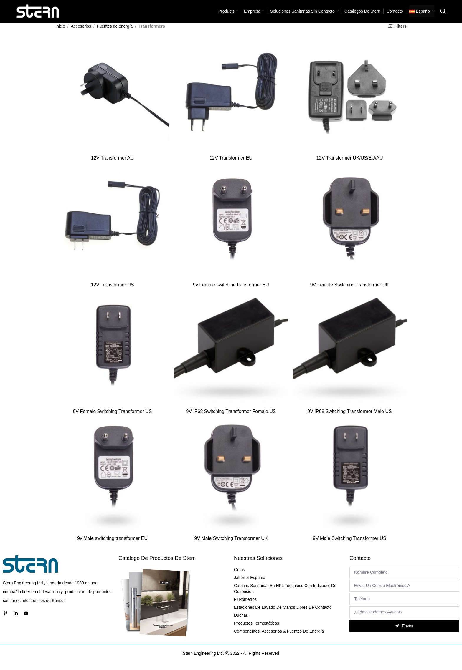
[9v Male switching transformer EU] (112, 483)
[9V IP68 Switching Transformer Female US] (231, 355)
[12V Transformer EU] (231, 101)
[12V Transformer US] (112, 228)
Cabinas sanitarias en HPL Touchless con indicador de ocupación (285, 595)
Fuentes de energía (115, 33)
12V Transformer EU (231, 163)
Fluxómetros (245, 606)
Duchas (241, 622)
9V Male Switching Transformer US (350, 545)
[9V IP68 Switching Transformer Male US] (350, 355)
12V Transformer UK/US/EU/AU (350, 163)
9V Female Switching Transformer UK (350, 290)
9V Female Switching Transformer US (111, 418)
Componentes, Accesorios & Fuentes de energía (279, 638)
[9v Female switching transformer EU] (231, 228)
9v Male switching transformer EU (112, 545)
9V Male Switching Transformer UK (231, 545)
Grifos (239, 576)
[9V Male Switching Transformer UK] (231, 483)
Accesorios (81, 33)
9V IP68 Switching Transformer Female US (231, 418)
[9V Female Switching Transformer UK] (350, 228)
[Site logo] (38, 14)
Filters (400, 33)
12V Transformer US (111, 290)
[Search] (443, 15)
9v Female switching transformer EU (231, 290)
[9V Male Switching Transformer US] (350, 483)
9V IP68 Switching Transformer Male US (350, 418)
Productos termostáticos (256, 630)
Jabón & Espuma (249, 584)
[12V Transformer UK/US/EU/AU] (350, 101)
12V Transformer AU (112, 163)
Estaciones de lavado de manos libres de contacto (283, 614)
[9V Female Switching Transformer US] (112, 355)
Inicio (60, 33)
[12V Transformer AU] (112, 101)
